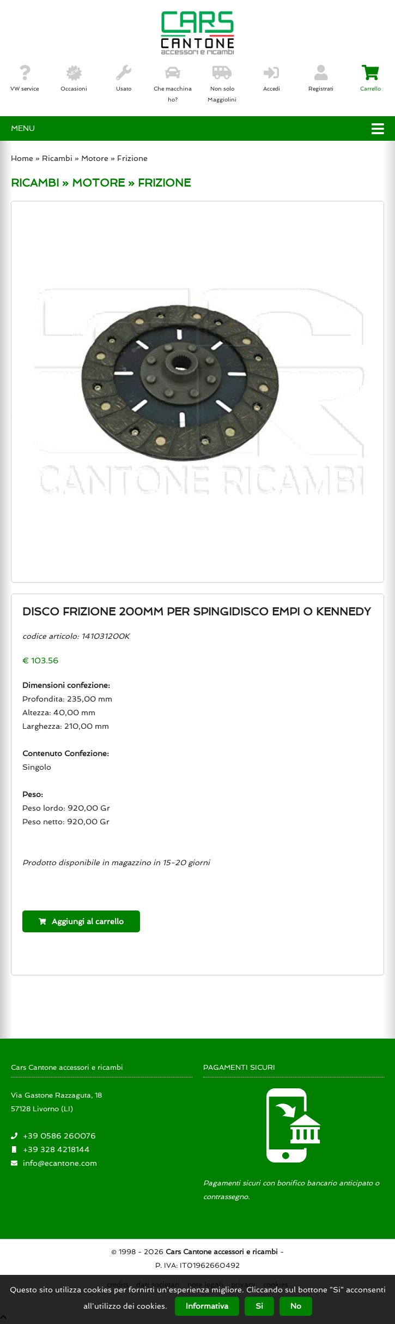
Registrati (320, 78)
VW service (24, 78)
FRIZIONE (164, 182)
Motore (94, 158)
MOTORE (98, 182)
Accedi (271, 78)
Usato (123, 78)
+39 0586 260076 (59, 1135)
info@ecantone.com (60, 1163)
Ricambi (58, 158)
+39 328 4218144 (56, 1149)
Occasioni (73, 78)
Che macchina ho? (173, 84)
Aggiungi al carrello (81, 921)
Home (22, 158)
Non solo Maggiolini (222, 84)
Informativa (207, 1306)
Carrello (370, 78)
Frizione (132, 158)
